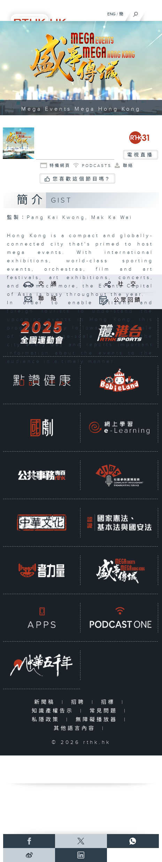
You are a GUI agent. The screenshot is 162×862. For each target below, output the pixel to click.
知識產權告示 (54, 711)
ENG (111, 14)
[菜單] (152, 12)
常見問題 (105, 711)
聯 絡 (48, 298)
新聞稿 (46, 702)
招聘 (79, 702)
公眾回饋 (127, 300)
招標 (109, 702)
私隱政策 (47, 720)
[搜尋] (135, 12)
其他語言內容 (76, 728)
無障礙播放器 (98, 720)
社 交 (127, 284)
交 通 (48, 284)
